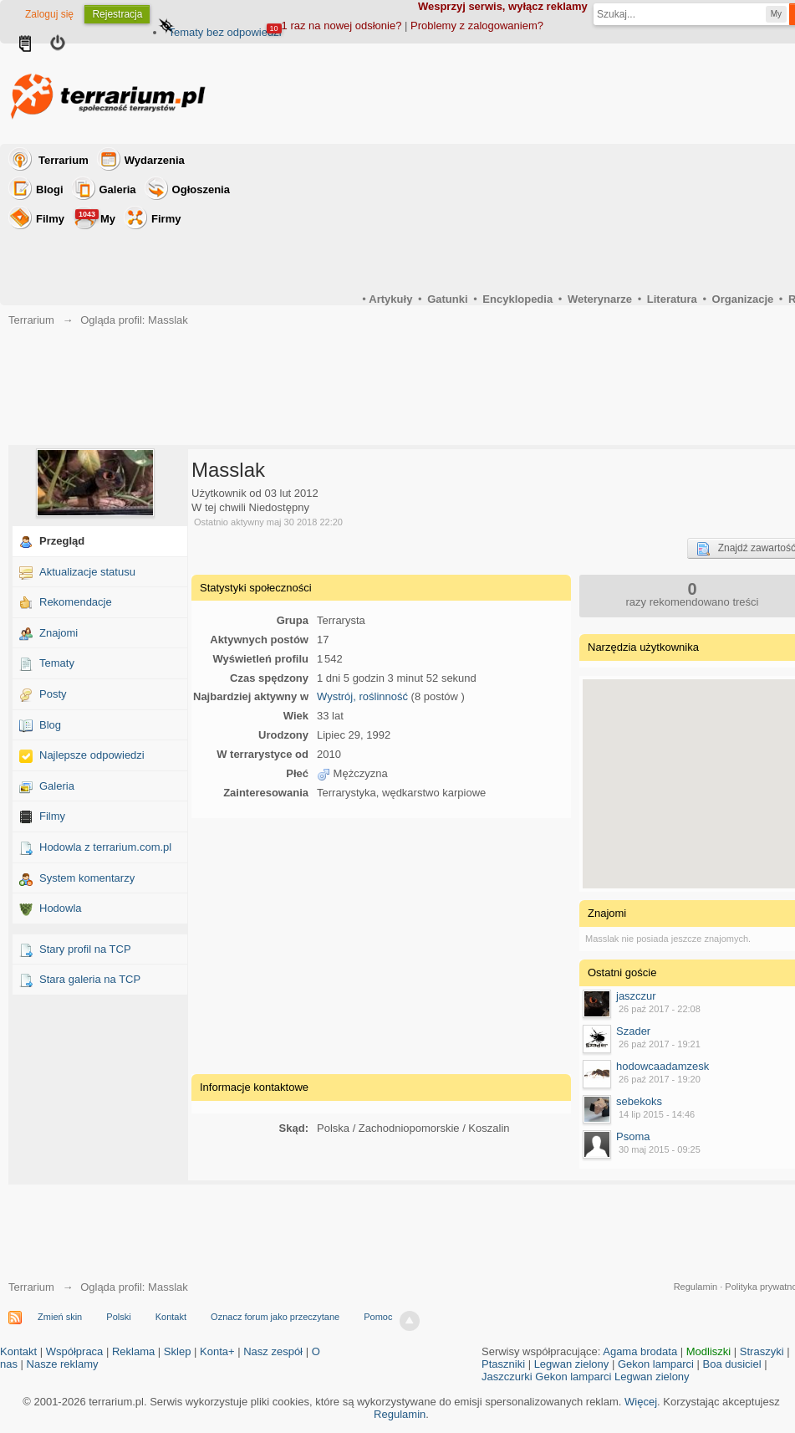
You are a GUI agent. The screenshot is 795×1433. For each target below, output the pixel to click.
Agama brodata (640, 1351)
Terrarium (63, 160)
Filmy (50, 218)
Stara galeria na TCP (89, 979)
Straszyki (762, 1351)
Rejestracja (117, 14)
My (95, 217)
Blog (50, 725)
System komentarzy (87, 878)
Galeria (117, 189)
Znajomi (58, 633)
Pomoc (378, 1317)
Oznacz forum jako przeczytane (275, 1317)
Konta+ (217, 1351)
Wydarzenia (155, 160)
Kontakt (170, 1317)
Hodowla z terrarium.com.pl (105, 847)
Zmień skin (60, 1317)
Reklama (133, 1351)
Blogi (50, 189)
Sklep (177, 1351)
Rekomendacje (75, 602)
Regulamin (696, 1287)
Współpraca (75, 1351)
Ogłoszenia (201, 189)
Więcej (640, 1401)
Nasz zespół (273, 1351)
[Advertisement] (381, 944)
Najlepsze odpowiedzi (92, 755)
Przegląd (61, 541)
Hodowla (60, 908)
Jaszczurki (507, 1376)
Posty (53, 694)
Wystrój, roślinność (362, 696)
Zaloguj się (49, 14)
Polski (118, 1317)
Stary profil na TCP (85, 949)
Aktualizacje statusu (87, 572)
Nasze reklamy (63, 1364)
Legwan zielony (571, 1364)
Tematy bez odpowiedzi (224, 32)
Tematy (56, 663)
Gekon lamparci (656, 1364)
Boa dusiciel (732, 1364)
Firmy (166, 218)
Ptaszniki (503, 1364)
